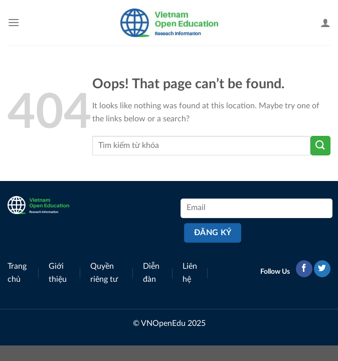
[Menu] (14, 22)
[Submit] (320, 145)
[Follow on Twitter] (322, 268)
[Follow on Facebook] (304, 268)
